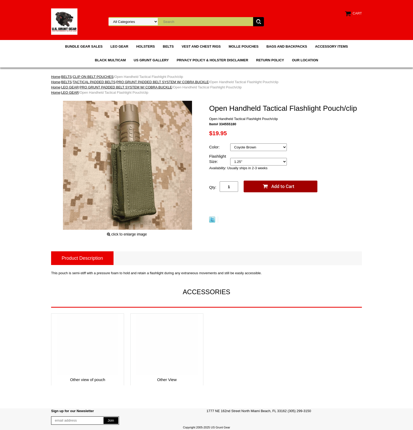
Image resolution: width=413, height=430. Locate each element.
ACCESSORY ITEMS (331, 46)
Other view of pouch (87, 379)
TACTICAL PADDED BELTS (94, 82)
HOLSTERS (145, 46)
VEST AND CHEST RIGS (201, 46)
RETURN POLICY (270, 60)
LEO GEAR (119, 46)
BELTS (168, 46)
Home (55, 77)
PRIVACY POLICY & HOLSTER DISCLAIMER (212, 60)
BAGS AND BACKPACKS (286, 46)
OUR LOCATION (305, 60)
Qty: (213, 187)
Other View (167, 379)
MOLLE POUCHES (243, 46)
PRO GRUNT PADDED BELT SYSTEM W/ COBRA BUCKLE (162, 82)
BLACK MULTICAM (110, 60)
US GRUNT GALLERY (151, 60)
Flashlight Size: (217, 159)
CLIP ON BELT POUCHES (93, 77)
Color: (215, 147)
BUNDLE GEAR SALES (83, 46)
